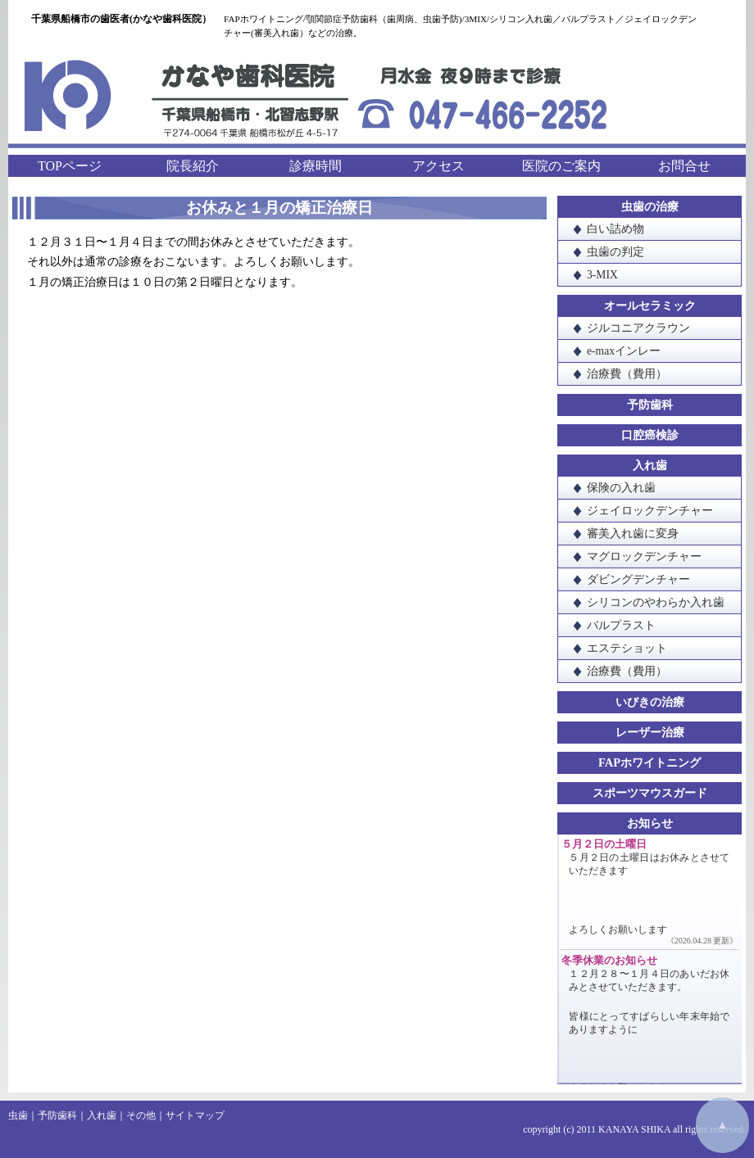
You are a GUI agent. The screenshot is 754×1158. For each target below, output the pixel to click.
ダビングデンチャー (638, 579)
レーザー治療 (649, 732)
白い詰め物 (615, 229)
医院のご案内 (561, 166)
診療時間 (315, 166)
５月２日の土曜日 (604, 844)
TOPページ (70, 166)
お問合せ (684, 166)
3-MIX (602, 275)
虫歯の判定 (615, 252)
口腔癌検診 (650, 434)
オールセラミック (650, 305)
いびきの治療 (649, 701)
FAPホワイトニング (649, 762)
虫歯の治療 (650, 206)
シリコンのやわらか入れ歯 (655, 602)
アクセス (438, 166)
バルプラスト (621, 625)
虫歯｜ (23, 1115)
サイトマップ (195, 1115)
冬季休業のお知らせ (609, 960)
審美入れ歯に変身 (633, 533)
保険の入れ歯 (621, 488)
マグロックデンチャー (644, 556)
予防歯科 (650, 404)
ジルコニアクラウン (638, 328)
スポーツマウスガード (650, 792)
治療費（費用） (627, 374)
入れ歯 (650, 465)
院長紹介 (192, 166)
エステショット (627, 648)
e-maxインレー (624, 351)
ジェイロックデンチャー (650, 510)
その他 (141, 1115)
